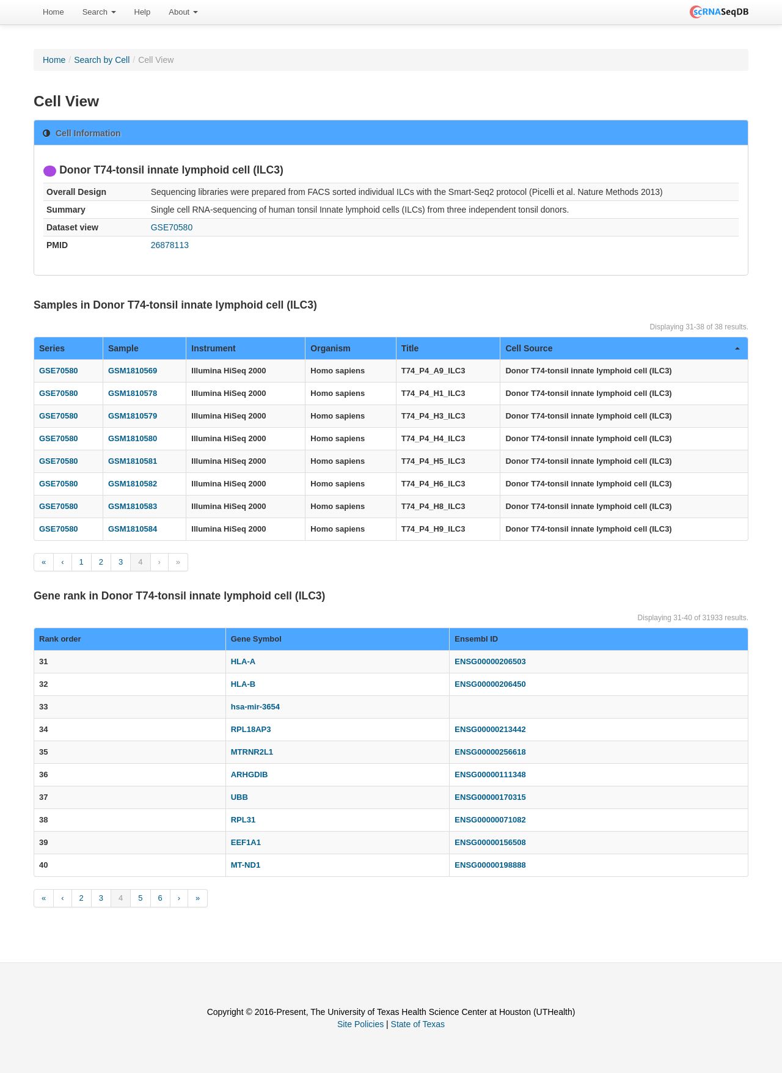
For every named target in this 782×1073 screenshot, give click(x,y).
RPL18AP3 (251, 729)
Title (410, 348)
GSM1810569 (132, 370)
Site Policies (360, 1024)
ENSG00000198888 (490, 865)
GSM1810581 (132, 461)
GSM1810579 (132, 415)
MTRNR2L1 (252, 751)
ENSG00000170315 (490, 797)
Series (52, 348)
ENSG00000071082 (490, 819)
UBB (239, 797)
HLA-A (243, 661)
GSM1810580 (132, 438)
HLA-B (243, 684)
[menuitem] (53, 12)
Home (53, 11)
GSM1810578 (132, 393)
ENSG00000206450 (490, 684)
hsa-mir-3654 (255, 706)
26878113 (170, 245)
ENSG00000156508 (490, 842)
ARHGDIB (249, 774)
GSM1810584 (132, 528)
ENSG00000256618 (490, 751)
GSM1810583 (132, 506)
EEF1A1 (246, 842)
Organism (330, 348)
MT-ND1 (245, 865)
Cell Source (622, 348)
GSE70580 (172, 227)
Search (99, 11)
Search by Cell (102, 60)
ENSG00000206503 (490, 661)
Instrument (213, 348)
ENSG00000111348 (490, 774)
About (183, 11)
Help (142, 11)
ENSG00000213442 (490, 729)
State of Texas (418, 1024)
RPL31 (243, 819)
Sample (123, 348)
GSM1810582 (132, 483)
